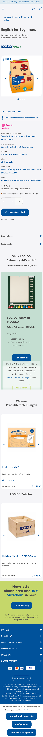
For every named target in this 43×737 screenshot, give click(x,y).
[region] (21, 81)
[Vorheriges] (5, 78)
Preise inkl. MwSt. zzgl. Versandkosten (15, 189)
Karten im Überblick (14, 112)
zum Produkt (22, 357)
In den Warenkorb (15, 212)
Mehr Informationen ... (31, 710)
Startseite (7, 17)
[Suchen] (33, 8)
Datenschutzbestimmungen (18, 377)
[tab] (21, 236)
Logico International (12, 642)
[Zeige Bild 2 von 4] (20, 99)
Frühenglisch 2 (10, 467)
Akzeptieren (21, 388)
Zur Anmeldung (21, 605)
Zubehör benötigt (7, 126)
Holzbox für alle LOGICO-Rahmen (20, 556)
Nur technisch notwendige (22, 716)
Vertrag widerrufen (21, 678)
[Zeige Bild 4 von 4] (24, 99)
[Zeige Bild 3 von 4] (22, 99)
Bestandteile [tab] (21, 244)
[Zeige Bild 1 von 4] (18, 99)
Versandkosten (7, 687)
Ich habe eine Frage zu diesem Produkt (22, 117)
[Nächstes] (37, 78)
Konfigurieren (21, 724)
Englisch (6, 20)
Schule (17, 17)
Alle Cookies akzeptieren (21, 732)
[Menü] (3, 8)
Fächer (27, 17)
